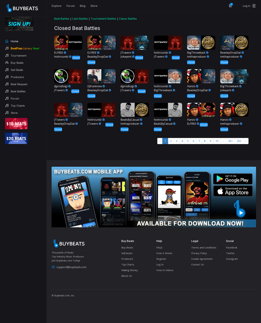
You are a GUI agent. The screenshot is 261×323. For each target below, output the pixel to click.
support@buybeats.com (69, 267)
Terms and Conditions (203, 247)
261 (230, 141)
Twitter (230, 253)
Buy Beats (127, 247)
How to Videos (164, 270)
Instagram (232, 258)
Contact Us (197, 264)
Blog (82, 5)
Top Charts (127, 264)
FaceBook (231, 247)
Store (93, 5)
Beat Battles (61, 18)
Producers (127, 258)
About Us (126, 275)
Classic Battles (128, 18)
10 (216, 141)
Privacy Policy (199, 253)
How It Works (164, 253)
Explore (56, 5)
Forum (70, 5)
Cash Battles (80, 18)
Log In (159, 264)
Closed (76, 57)
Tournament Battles (103, 18)
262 (239, 141)
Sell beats (126, 253)
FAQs (159, 247)
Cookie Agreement (202, 258)
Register (161, 258)
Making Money (129, 270)
